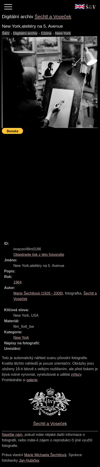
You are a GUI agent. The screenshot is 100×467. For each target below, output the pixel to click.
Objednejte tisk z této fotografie (38, 255)
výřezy (76, 374)
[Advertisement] (50, 186)
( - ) (38, 293)
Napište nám (12, 435)
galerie (32, 380)
